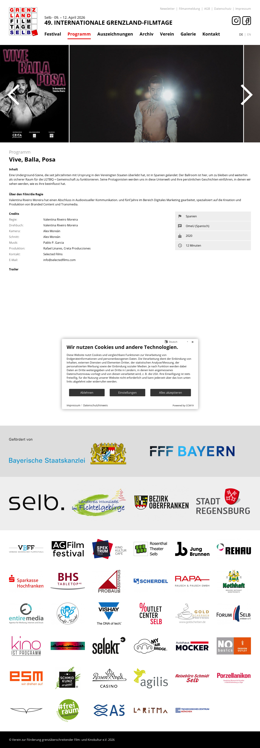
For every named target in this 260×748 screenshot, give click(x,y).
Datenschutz (222, 9)
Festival (52, 34)
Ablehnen (86, 392)
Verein (167, 34)
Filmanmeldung (189, 9)
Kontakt (211, 34)
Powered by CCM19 (183, 405)
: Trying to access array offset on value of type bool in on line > (67, 437)
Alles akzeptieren (170, 392)
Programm (79, 34)
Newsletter (167, 9)
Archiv (146, 34)
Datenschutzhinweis (95, 405)
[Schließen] (192, 342)
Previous (13, 94)
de (241, 34)
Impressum (243, 9)
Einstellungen (127, 392)
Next (247, 94)
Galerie (188, 34)
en (249, 34)
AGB (207, 9)
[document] (130, 366)
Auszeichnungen (115, 34)
